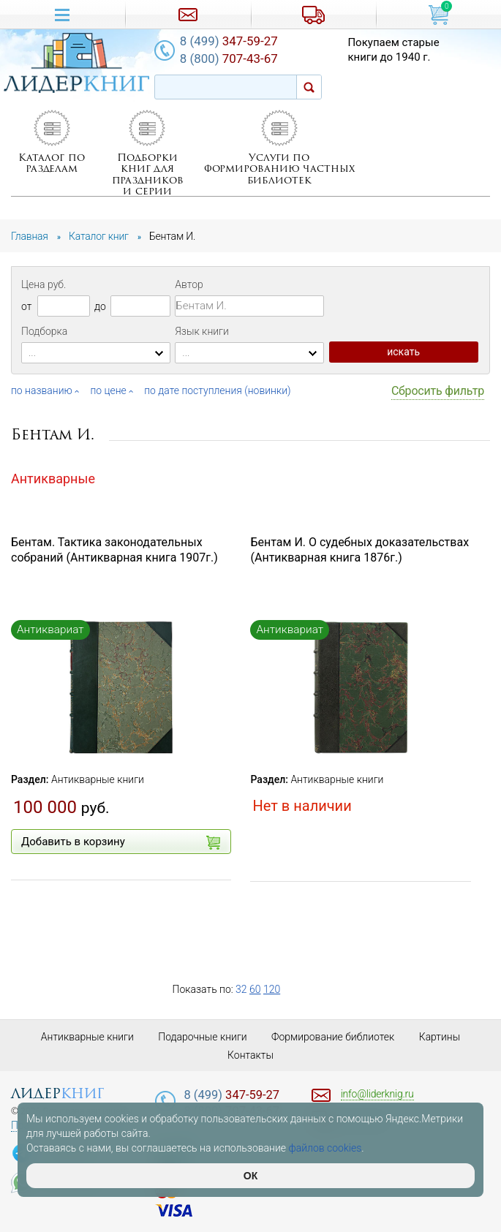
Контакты (250, 1055)
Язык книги (202, 331)
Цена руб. (43, 284)
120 (271, 989)
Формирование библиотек (333, 1037)
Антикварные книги (97, 779)
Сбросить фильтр (437, 391)
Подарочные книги (202, 1037)
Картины (440, 1037)
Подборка (44, 331)
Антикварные (53, 478)
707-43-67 (230, 58)
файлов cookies (325, 1148)
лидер (57, 1093)
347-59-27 (230, 41)
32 (241, 989)
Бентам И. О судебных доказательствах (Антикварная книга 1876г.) (359, 549)
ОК (250, 1176)
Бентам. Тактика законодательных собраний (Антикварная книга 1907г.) (114, 549)
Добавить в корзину (120, 842)
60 (255, 989)
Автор (189, 284)
